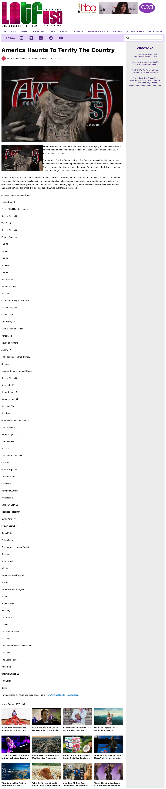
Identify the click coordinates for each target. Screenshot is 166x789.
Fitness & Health (98, 31)
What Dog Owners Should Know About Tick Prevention (46, 784)
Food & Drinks (135, 31)
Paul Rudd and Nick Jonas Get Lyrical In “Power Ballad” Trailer (46, 729)
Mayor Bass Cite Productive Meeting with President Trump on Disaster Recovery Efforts (46, 756)
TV (5, 31)
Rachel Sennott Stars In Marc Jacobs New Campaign (77, 729)
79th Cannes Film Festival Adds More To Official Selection (13, 784)
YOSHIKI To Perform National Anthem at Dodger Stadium (15, 756)
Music (24, 31)
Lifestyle (39, 31)
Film (14, 31)
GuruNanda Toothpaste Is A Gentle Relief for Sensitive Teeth (76, 756)
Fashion (78, 31)
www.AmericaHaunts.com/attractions (62, 695)
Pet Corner (155, 31)
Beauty (64, 31)
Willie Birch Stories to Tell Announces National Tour (13, 729)
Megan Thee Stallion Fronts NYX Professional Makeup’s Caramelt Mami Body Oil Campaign (107, 784)
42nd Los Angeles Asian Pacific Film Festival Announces (105, 729)
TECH (52, 31)
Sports (117, 31)
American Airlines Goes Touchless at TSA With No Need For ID (75, 784)
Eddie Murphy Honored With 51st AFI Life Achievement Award (107, 756)
